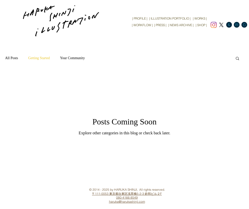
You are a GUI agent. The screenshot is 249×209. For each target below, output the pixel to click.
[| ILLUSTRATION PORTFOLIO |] (170, 18)
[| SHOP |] (201, 25)
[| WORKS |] (200, 18)
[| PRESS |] (160, 25)
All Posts (11, 58)
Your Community (72, 58)
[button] (237, 58)
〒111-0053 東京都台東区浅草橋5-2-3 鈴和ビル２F (127, 194)
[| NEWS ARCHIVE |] (180, 25)
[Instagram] (214, 25)
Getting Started (39, 58)
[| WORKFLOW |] (142, 25)
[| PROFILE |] (139, 18)
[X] (221, 25)
